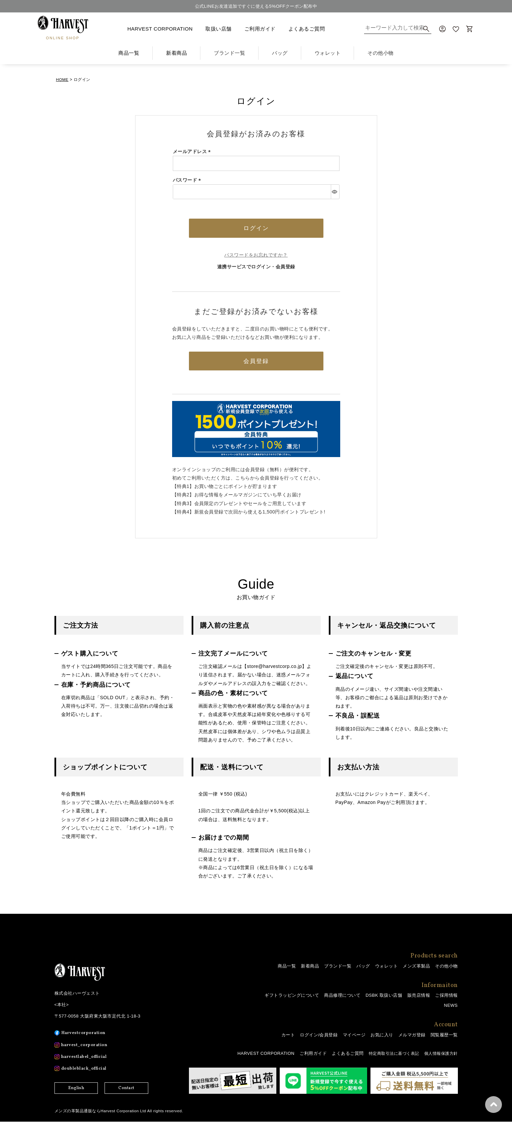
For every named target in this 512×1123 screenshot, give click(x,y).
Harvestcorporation (84, 1034)
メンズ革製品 (416, 967)
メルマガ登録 (412, 1036)
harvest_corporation (85, 1046)
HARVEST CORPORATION (160, 29)
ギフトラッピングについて (292, 996)
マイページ (354, 1036)
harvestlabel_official (86, 1058)
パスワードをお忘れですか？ (256, 255)
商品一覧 (128, 53)
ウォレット (386, 967)
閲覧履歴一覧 (444, 1036)
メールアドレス (193, 151)
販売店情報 (418, 996)
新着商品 (176, 53)
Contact (126, 1089)
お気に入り (381, 1036)
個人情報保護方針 (440, 1055)
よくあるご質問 (306, 29)
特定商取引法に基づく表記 (389, 1055)
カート (288, 1036)
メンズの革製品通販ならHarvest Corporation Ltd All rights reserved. (119, 1112)
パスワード (188, 179)
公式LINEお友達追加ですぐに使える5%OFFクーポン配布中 (256, 6)
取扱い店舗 (218, 29)
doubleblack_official (85, 1070)
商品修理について (342, 996)
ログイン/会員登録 (319, 1036)
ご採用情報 (446, 996)
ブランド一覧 (337, 967)
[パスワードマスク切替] (335, 191)
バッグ (363, 967)
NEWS (451, 1006)
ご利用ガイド (260, 29)
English (76, 1089)
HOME (62, 79)
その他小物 (446, 967)
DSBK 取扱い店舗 (383, 996)
